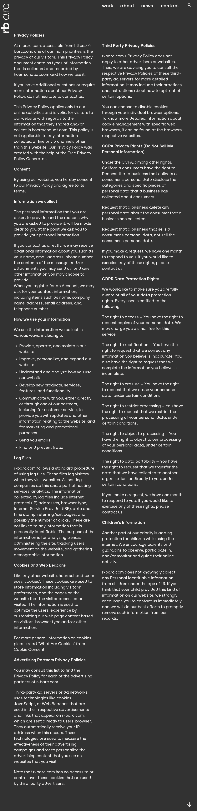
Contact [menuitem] (169, 7)
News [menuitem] (147, 7)
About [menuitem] (127, 7)
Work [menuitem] (107, 7)
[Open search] (189, 7)
